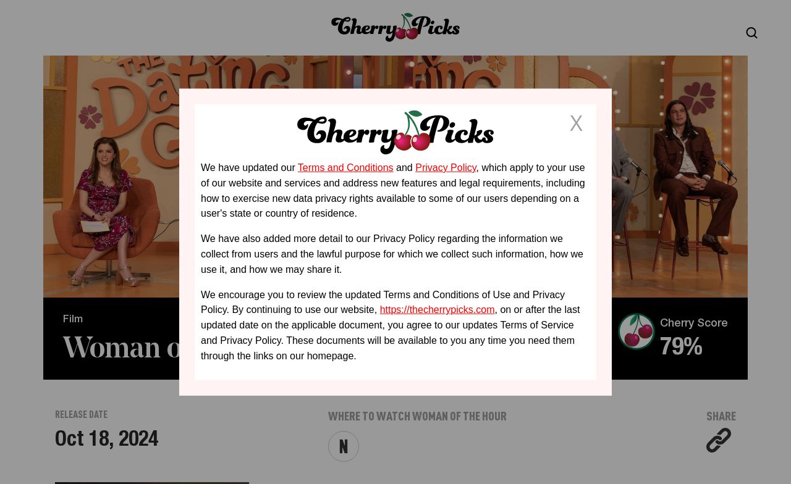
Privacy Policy (445, 167)
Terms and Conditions (346, 167)
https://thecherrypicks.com (437, 309)
